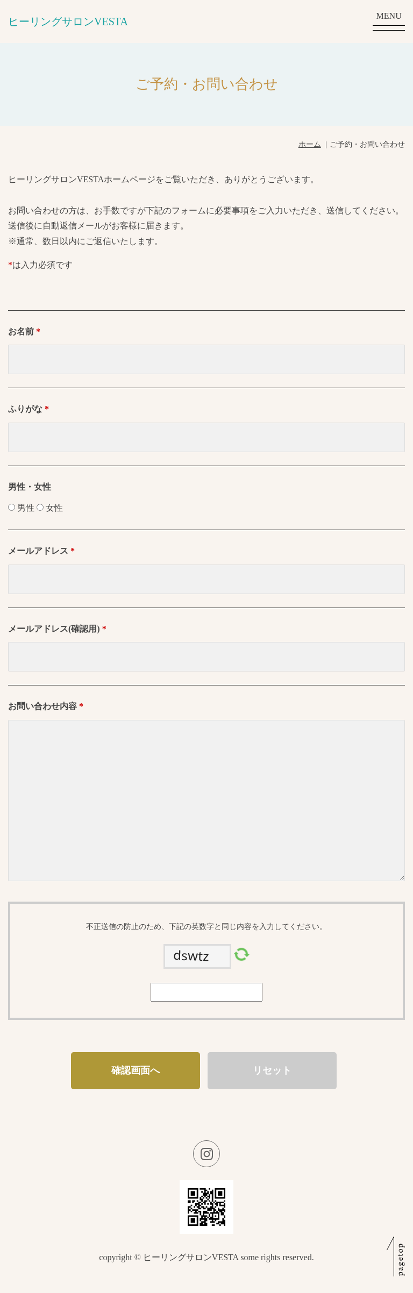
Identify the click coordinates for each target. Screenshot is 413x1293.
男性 (25, 507)
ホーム (309, 144)
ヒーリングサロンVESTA (68, 21)
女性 (54, 507)
